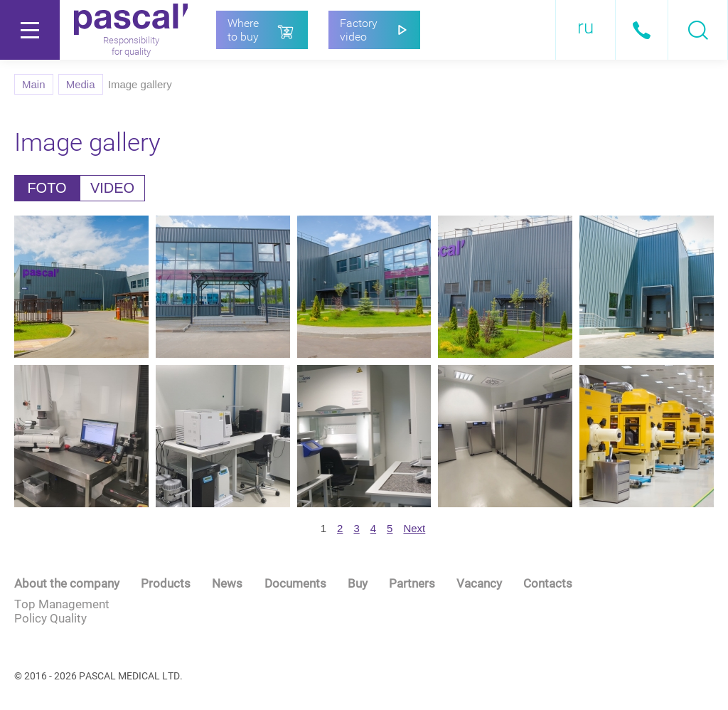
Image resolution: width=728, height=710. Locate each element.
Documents (295, 583)
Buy (358, 583)
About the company (66, 583)
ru (585, 27)
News (227, 583)
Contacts (547, 583)
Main (34, 84)
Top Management (61, 604)
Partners (412, 583)
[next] (414, 528)
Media (80, 84)
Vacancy (479, 583)
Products (166, 583)
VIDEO (112, 188)
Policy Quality (50, 618)
